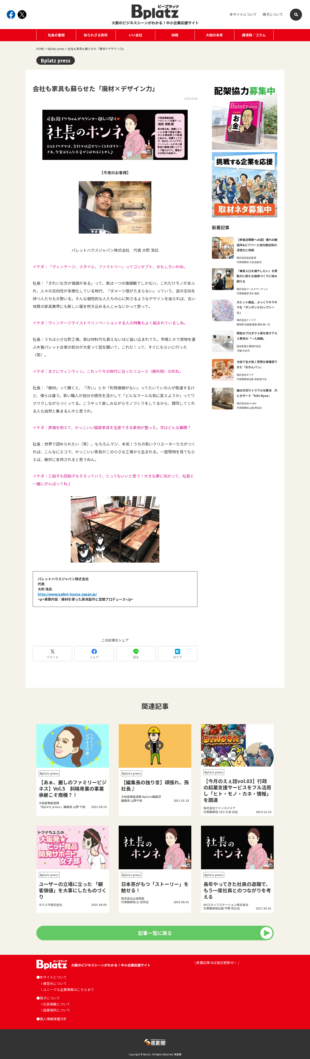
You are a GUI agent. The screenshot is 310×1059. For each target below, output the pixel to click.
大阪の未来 (214, 34)
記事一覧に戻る (155, 932)
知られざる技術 (96, 34)
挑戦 (174, 34)
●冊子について (48, 998)
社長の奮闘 (56, 34)
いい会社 (135, 34)
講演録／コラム (254, 34)
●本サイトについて (51, 977)
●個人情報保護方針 (51, 1018)
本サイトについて (243, 14)
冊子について (273, 14)
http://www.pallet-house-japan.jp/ (67, 594)
